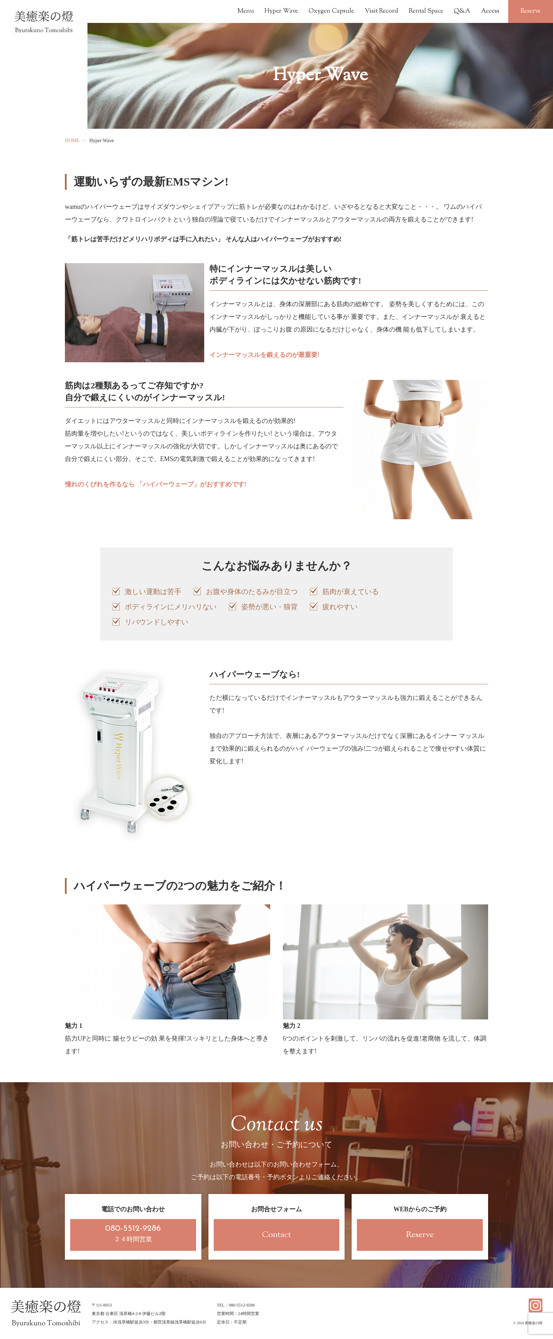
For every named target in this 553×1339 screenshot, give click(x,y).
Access (490, 11)
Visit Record (381, 11)
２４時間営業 (133, 1233)
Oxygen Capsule (331, 11)
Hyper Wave (281, 11)
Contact (276, 1235)
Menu (245, 11)
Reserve (531, 11)
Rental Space (426, 11)
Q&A (462, 11)
